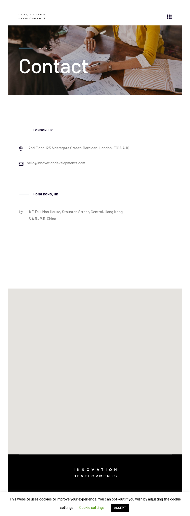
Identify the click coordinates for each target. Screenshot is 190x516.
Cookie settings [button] (92, 507)
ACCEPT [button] (120, 508)
